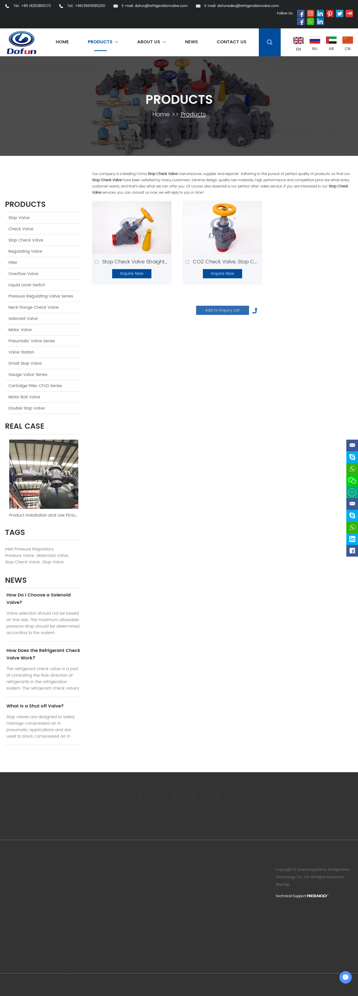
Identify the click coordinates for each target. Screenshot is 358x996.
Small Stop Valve (25, 363)
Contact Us (231, 42)
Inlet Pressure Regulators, (29, 549)
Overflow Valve (23, 274)
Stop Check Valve (25, 240)
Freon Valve (101, 969)
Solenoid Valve (23, 318)
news (16, 581)
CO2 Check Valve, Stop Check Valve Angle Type (251, 262)
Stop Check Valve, (23, 562)
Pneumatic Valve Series (31, 341)
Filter (12, 262)
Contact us (206, 857)
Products (103, 42)
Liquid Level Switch (26, 285)
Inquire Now (131, 273)
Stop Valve (19, 218)
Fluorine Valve (125, 969)
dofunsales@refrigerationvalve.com (248, 6)
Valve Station (21, 352)
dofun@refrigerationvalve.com (161, 6)
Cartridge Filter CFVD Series (35, 386)
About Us (151, 42)
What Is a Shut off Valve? (35, 706)
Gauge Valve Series (27, 374)
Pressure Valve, (20, 555)
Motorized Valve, (53, 555)
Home (62, 42)
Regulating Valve (25, 251)
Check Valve (20, 229)
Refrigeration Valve (43, 969)
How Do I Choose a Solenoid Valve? (38, 598)
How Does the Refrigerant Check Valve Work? (43, 654)
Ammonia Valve (76, 969)
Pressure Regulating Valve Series (40, 296)
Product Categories (33, 857)
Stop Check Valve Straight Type (140, 262)
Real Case (24, 426)
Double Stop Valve (26, 408)
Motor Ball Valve (24, 397)
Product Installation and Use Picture (43, 515)
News (191, 42)
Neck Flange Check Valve (33, 307)
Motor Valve (20, 330)
